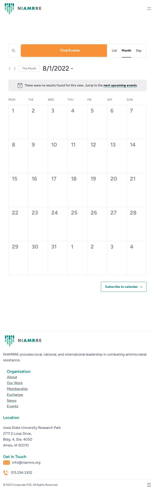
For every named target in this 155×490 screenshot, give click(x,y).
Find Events (70, 50)
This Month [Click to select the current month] (29, 68)
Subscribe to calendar (121, 287)
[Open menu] (149, 9)
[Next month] (15, 69)
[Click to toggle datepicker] (58, 68)
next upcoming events (120, 85)
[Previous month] (9, 69)
